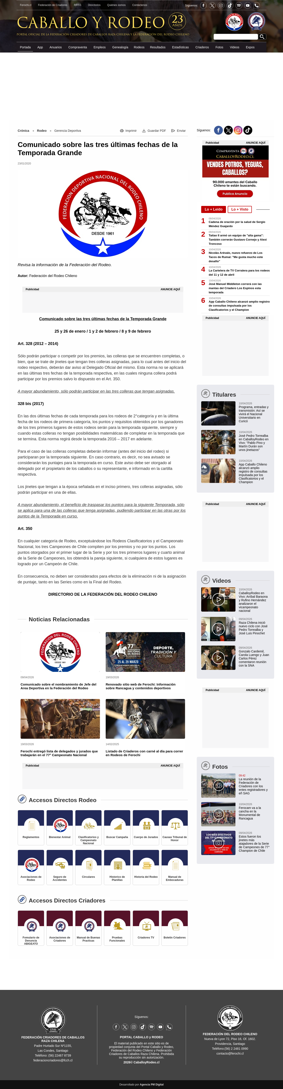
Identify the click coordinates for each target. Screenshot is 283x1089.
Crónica (23, 130)
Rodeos (139, 47)
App (40, 47)
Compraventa (77, 47)
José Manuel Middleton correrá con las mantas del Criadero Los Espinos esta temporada (235, 288)
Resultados (157, 47)
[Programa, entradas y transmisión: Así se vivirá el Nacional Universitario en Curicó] (235, 412)
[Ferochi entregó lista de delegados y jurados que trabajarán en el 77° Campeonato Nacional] (60, 719)
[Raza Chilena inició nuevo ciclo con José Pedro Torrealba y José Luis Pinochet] (235, 626)
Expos (250, 47)
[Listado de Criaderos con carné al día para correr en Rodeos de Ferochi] (145, 719)
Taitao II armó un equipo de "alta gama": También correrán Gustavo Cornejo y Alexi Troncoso (238, 239)
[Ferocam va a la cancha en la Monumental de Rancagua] (235, 811)
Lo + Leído (213, 209)
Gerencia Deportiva (67, 130)
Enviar (181, 130)
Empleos (99, 47)
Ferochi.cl (25, 5)
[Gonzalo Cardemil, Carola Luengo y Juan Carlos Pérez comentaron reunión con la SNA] (235, 656)
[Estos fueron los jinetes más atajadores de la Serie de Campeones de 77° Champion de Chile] (235, 841)
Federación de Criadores (52, 5)
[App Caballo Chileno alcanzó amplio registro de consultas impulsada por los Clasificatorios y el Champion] (235, 471)
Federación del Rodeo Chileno (53, 276)
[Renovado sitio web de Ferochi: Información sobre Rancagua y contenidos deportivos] (145, 652)
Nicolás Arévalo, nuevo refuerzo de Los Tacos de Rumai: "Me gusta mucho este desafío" (236, 257)
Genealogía (120, 47)
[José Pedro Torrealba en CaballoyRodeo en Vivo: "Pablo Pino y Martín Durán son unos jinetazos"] (235, 441)
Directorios (94, 5)
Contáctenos (139, 5)
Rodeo (42, 130)
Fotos (219, 47)
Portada (25, 47)
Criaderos (202, 47)
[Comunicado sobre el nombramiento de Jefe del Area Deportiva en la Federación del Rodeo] (60, 652)
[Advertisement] (141, 85)
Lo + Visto (239, 209)
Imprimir (131, 130)
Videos (234, 47)
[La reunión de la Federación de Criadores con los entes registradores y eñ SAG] (235, 784)
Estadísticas (180, 47)
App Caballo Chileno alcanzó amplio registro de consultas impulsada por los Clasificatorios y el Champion (239, 306)
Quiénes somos (116, 5)
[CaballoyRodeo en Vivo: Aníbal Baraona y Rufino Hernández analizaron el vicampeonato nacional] (235, 599)
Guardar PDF (157, 130)
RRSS (77, 5)
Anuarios (56, 47)
